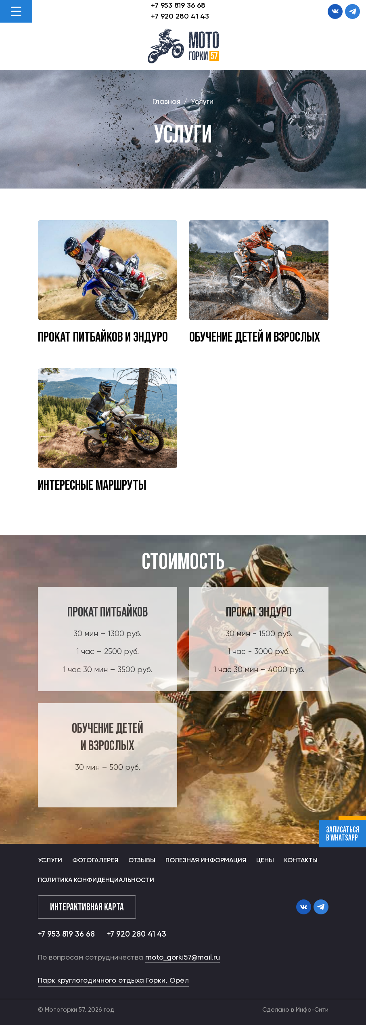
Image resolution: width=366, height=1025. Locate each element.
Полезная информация (205, 860)
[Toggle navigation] (16, 11)
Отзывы (141, 860)
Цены (265, 860)
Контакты (301, 860)
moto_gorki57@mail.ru (182, 957)
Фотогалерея (95, 860)
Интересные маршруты (92, 485)
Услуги (50, 860)
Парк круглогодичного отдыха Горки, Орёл (113, 980)
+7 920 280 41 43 (180, 16)
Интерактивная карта (87, 906)
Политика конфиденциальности (96, 880)
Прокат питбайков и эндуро (103, 336)
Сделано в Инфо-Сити (295, 1010)
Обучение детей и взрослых (254, 336)
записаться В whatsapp (342, 833)
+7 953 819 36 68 (178, 5)
